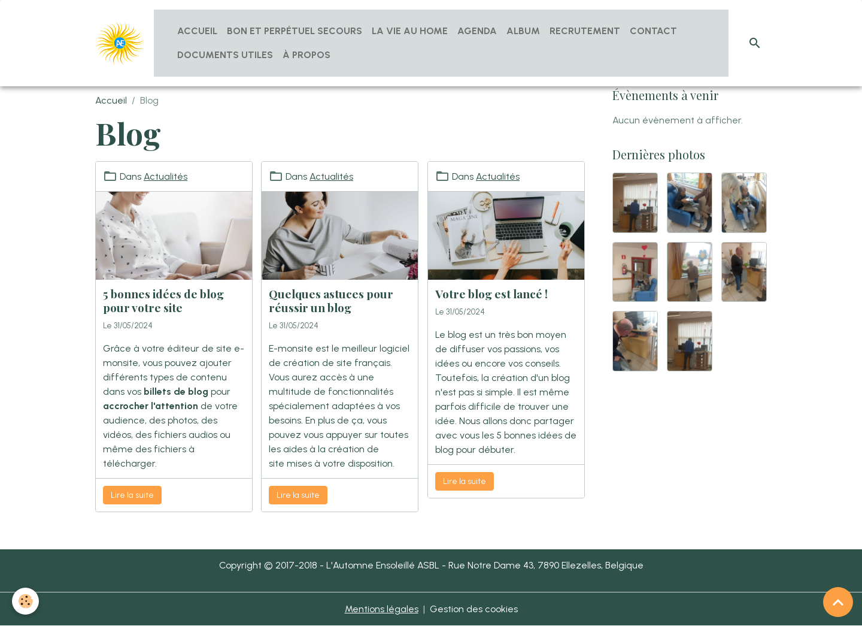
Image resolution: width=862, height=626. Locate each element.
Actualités (165, 176)
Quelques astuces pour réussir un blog (331, 300)
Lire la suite (132, 495)
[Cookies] (25, 601)
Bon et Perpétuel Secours (294, 31)
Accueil (197, 31)
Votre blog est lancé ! (491, 293)
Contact (653, 31)
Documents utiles (225, 55)
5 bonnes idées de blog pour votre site (163, 300)
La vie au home (410, 31)
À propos (306, 55)
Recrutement (585, 31)
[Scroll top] (838, 602)
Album (523, 31)
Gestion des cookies (474, 609)
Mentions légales (381, 609)
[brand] (119, 43)
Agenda (477, 31)
